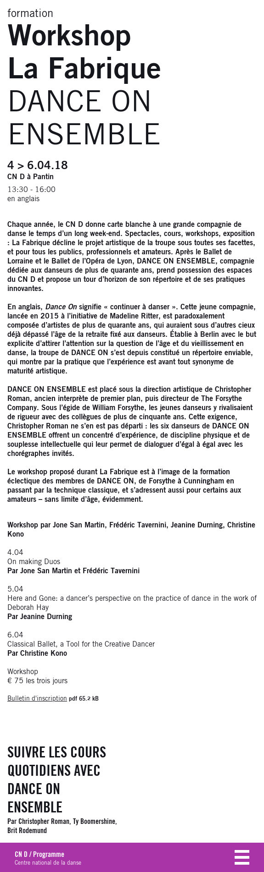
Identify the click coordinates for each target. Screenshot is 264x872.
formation (30, 13)
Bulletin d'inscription (37, 699)
